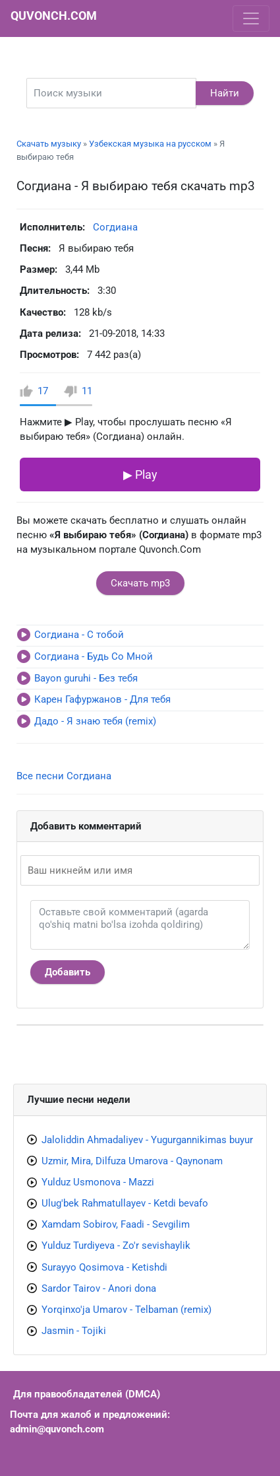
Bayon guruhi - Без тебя (86, 678)
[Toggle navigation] (251, 18)
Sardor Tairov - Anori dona (99, 1288)
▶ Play (140, 474)
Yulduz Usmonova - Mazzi (98, 1182)
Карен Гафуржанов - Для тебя (102, 699)
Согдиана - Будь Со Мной (93, 656)
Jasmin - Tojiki (74, 1331)
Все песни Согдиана (63, 776)
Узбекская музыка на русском (150, 144)
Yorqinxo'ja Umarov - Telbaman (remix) (126, 1310)
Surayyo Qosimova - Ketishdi (104, 1267)
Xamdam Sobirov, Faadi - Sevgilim (116, 1224)
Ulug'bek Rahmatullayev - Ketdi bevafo (125, 1203)
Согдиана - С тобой (79, 635)
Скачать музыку (48, 144)
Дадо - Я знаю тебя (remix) (95, 721)
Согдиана (115, 227)
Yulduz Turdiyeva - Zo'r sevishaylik (116, 1245)
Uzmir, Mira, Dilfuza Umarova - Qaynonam (132, 1161)
